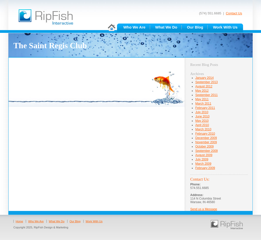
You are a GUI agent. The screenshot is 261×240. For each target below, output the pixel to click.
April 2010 (202, 125)
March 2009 (203, 163)
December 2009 (206, 138)
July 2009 (201, 159)
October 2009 (204, 146)
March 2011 (203, 103)
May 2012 (202, 90)
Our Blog (195, 27)
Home (19, 221)
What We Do (166, 27)
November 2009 (206, 142)
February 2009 (205, 168)
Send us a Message (203, 209)
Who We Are (134, 27)
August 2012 (203, 86)
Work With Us (225, 27)
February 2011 (205, 108)
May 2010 (202, 121)
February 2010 (205, 133)
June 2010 (202, 116)
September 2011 (206, 95)
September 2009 (206, 151)
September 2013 (206, 82)
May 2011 (202, 99)
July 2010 (201, 112)
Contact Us (234, 13)
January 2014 (204, 78)
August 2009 (203, 155)
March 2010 (203, 129)
